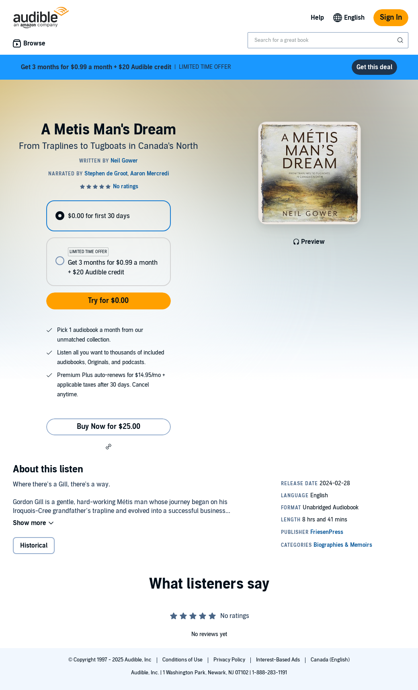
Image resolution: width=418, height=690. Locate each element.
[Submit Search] (401, 40)
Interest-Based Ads (278, 660)
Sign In (391, 17)
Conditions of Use (183, 660)
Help (317, 18)
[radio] (108, 215)
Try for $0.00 (108, 301)
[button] (108, 446)
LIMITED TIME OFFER (126, 67)
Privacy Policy (229, 660)
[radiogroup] (108, 243)
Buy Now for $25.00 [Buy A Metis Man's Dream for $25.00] (108, 426)
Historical (33, 546)
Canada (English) (330, 660)
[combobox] (328, 40)
